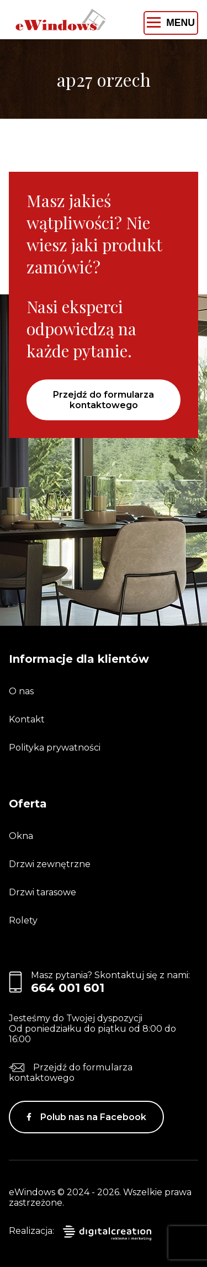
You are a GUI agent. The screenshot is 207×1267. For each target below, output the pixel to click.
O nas (21, 691)
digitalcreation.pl (107, 1233)
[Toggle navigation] (171, 23)
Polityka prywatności (54, 747)
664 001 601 (67, 987)
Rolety (23, 920)
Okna (21, 836)
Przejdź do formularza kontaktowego (103, 399)
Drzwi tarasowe (42, 892)
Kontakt (27, 719)
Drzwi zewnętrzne (50, 864)
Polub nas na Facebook (93, 1117)
